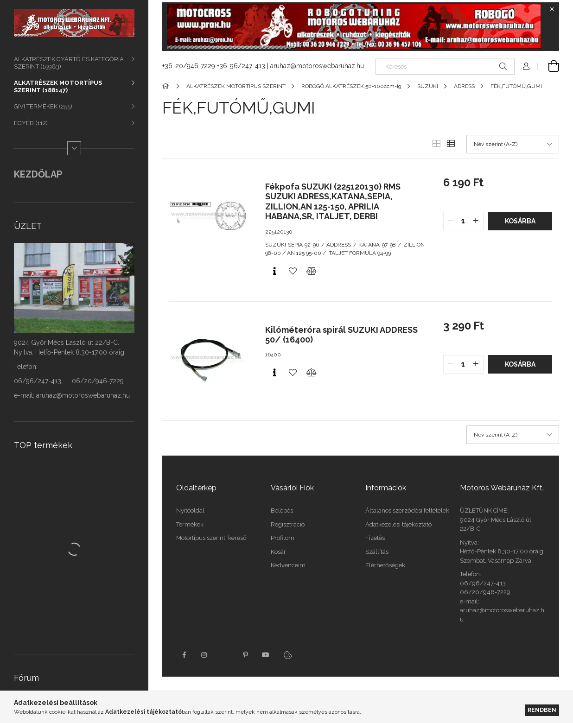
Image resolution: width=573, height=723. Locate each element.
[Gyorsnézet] (274, 271)
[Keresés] (445, 66)
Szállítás (376, 551)
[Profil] (526, 66)
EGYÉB (31, 123)
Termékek (190, 524)
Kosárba (520, 221)
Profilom (282, 537)
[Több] (74, 148)
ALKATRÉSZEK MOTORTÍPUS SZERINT (58, 86)
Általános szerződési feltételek (407, 510)
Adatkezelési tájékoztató (398, 524)
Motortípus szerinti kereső (211, 537)
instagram (204, 655)
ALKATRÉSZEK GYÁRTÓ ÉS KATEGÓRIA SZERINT (69, 63)
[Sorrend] (512, 144)
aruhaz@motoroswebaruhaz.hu (317, 66)
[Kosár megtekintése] (548, 66)
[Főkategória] (167, 86)
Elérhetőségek (385, 565)
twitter (225, 655)
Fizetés (375, 537)
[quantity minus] (451, 221)
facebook (184, 655)
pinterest (245, 655)
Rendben (542, 709)
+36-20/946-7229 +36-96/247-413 (213, 66)
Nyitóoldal (190, 510)
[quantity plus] (476, 221)
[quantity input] (463, 221)
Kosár (278, 551)
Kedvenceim (288, 565)
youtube (266, 655)
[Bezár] (552, 9)
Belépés (282, 510)
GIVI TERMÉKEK (43, 106)
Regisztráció (288, 524)
